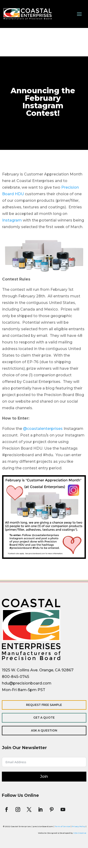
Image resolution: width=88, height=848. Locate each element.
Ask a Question (44, 730)
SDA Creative (79, 833)
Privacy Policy (78, 826)
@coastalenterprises (43, 428)
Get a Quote (44, 717)
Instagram (12, 220)
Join (44, 776)
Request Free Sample (44, 705)
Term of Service (62, 826)
